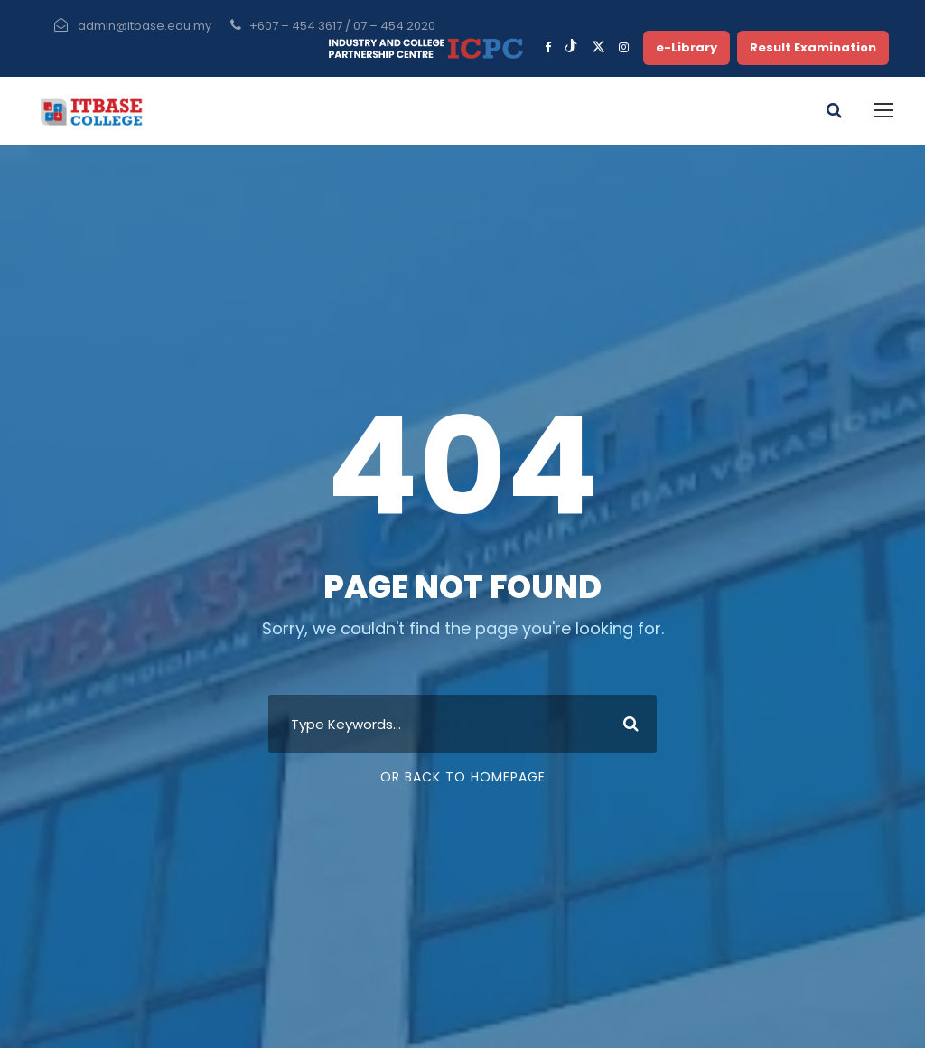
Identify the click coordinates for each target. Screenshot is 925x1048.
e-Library (686, 47)
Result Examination (813, 47)
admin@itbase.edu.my (144, 25)
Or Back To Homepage (463, 777)
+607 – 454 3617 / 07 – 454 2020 (342, 25)
